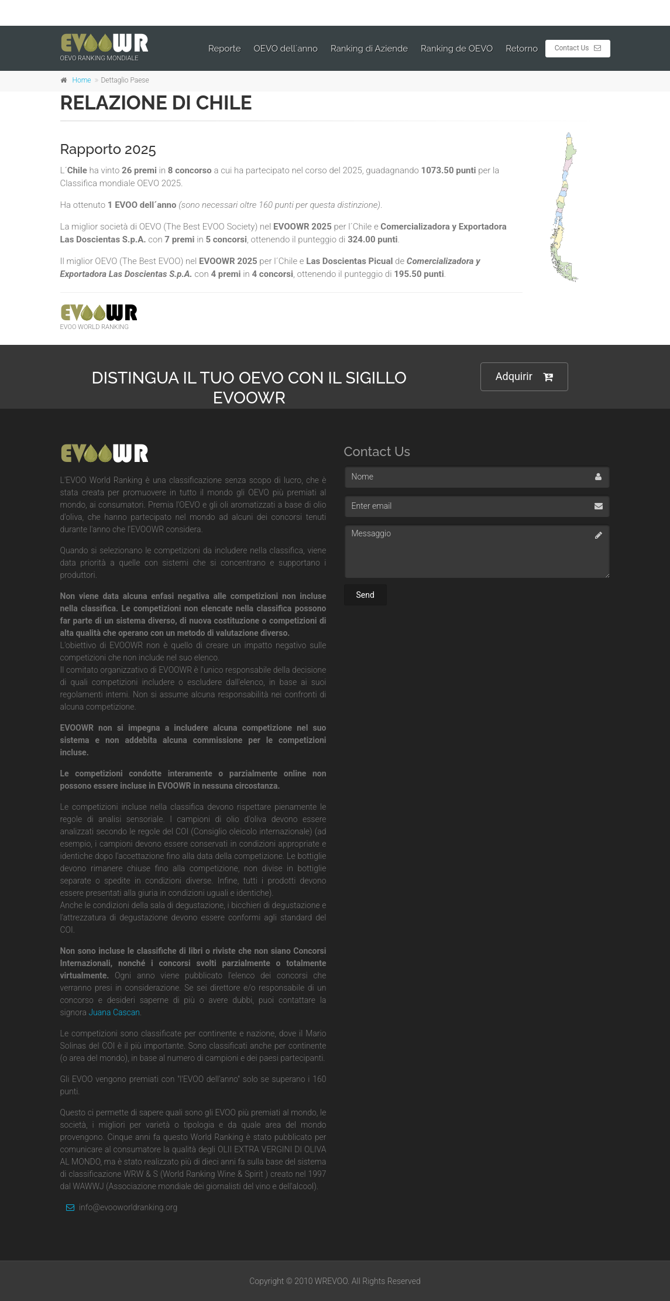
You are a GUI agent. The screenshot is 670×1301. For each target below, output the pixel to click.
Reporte (224, 48)
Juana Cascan (114, 1012)
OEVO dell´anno (286, 48)
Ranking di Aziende (369, 48)
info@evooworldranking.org (119, 1207)
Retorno (522, 48)
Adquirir (524, 377)
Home (82, 80)
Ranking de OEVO (457, 48)
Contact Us (578, 48)
